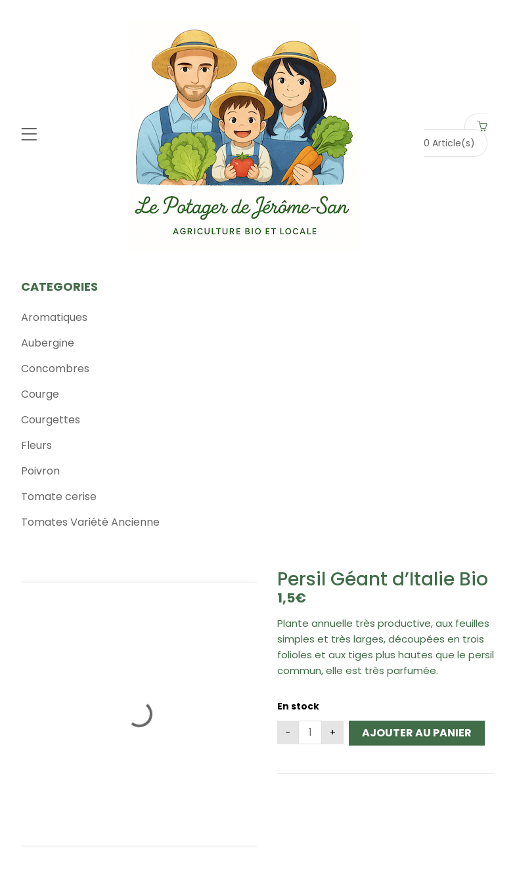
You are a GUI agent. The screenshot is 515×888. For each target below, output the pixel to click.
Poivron (40, 470)
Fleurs (36, 445)
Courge (40, 394)
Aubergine (47, 342)
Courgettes (50, 419)
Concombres (55, 368)
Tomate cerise (59, 496)
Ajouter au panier (417, 732)
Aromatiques (54, 317)
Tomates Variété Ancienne (90, 522)
